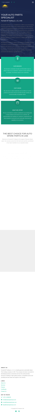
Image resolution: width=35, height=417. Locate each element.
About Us (3, 383)
